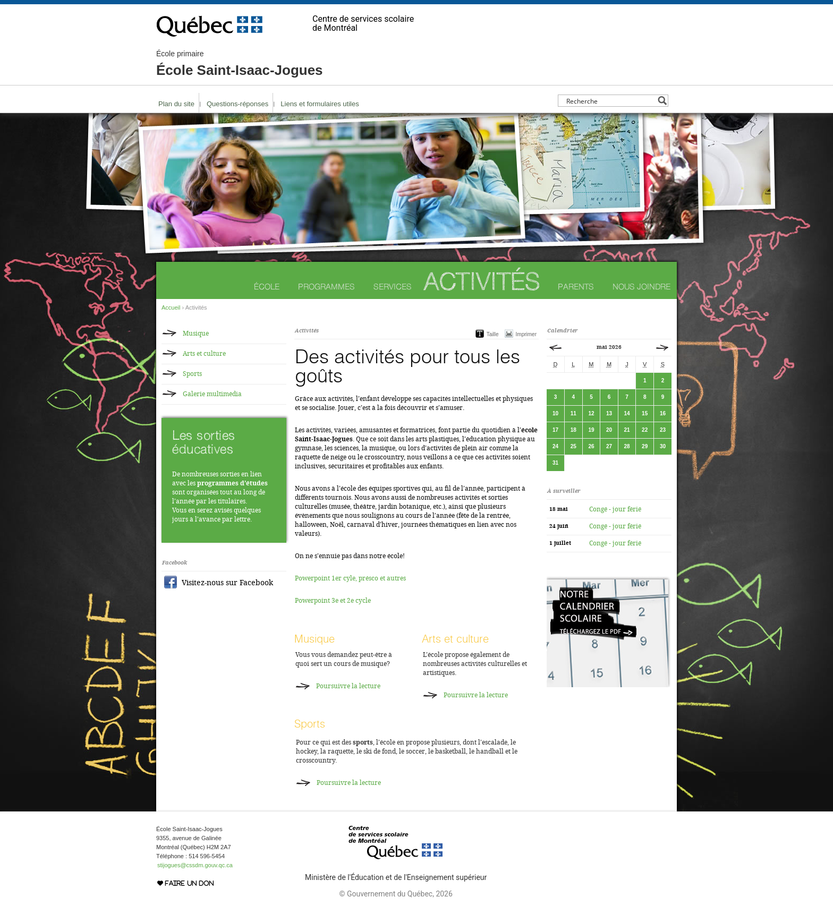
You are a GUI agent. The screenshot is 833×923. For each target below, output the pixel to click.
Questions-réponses (237, 104)
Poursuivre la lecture (348, 686)
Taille (493, 334)
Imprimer (526, 334)
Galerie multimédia (212, 394)
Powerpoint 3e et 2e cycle (333, 600)
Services (392, 286)
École (266, 286)
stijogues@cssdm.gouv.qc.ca (195, 865)
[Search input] (610, 101)
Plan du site (176, 104)
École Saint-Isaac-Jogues (239, 63)
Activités (481, 281)
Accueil (171, 307)
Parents (576, 286)
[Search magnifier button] (662, 100)
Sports (309, 723)
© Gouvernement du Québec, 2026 (395, 894)
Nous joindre (641, 286)
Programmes (326, 286)
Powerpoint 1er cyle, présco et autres (350, 578)
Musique (314, 638)
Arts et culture (455, 638)
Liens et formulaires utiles (319, 104)
